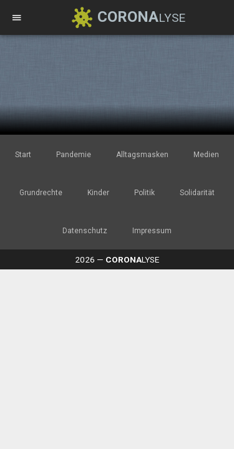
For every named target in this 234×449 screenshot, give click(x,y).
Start (23, 154)
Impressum (152, 230)
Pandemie (73, 154)
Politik (144, 192)
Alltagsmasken (142, 154)
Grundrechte (40, 192)
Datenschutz (84, 230)
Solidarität (197, 192)
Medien (206, 154)
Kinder (98, 192)
